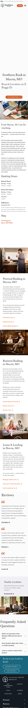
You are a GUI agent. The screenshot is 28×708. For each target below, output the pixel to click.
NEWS (20, 694)
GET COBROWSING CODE (8, 685)
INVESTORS (8, 694)
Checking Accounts (9, 317)
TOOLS (8, 690)
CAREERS (20, 690)
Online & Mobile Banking (10, 326)
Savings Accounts (8, 322)
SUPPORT (20, 684)
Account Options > (11, 666)
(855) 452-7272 (13, 679)
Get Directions (14, 97)
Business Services (8, 406)
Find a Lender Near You (10, 488)
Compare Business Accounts (11, 401)
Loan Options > (11, 670)
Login (20, 5)
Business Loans (8, 410)
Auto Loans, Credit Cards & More (12, 484)
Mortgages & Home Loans (10, 479)
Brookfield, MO (9, 594)
